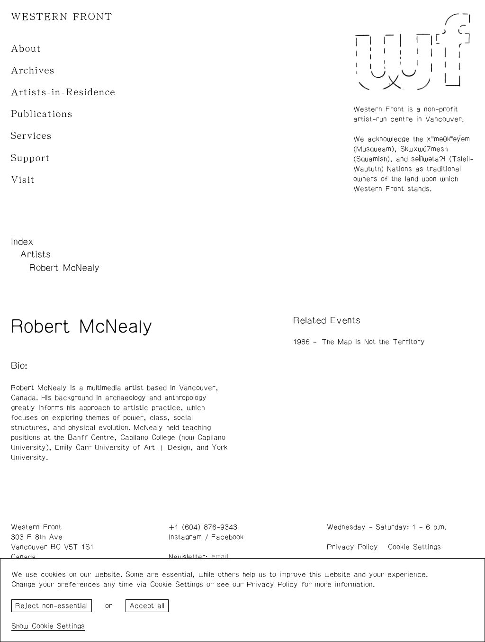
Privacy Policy (352, 547)
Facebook (227, 537)
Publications (42, 114)
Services (31, 136)
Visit (23, 180)
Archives (33, 70)
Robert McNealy (64, 267)
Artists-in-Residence (63, 92)
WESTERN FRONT (62, 17)
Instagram (185, 537)
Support (31, 158)
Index (22, 241)
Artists (35, 254)
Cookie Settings (414, 547)
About (26, 49)
